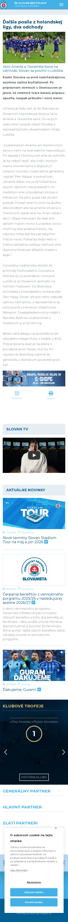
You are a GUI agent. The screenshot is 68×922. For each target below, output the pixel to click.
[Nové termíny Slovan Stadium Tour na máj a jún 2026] (34, 513)
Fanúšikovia (27, 532)
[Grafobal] (17, 818)
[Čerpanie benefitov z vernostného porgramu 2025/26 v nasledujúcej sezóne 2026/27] (34, 570)
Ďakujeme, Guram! (21, 690)
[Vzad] (5, 752)
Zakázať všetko (33, 892)
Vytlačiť (51, 398)
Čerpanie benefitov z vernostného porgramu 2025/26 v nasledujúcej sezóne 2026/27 (33, 598)
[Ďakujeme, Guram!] (34, 665)
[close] (56, 828)
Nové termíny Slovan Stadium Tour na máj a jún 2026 (29, 540)
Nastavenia (34, 882)
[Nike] (34, 802)
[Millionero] (51, 818)
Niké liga (25, 684)
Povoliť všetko (34, 902)
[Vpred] (62, 752)
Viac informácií (18, 870)
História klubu (34, 777)
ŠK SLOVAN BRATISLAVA (30, 4)
